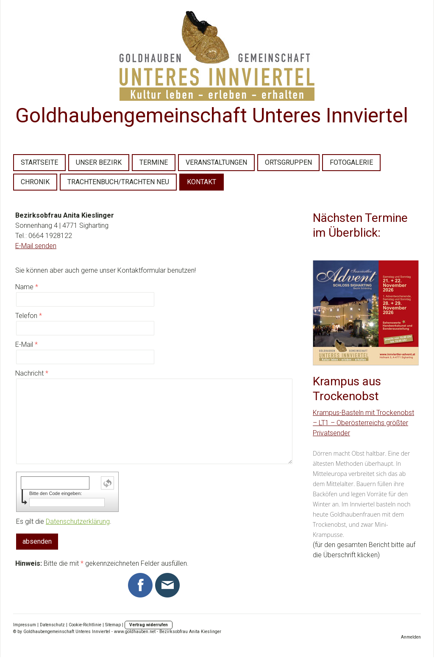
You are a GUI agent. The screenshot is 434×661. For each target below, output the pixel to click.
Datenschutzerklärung (78, 521)
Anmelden (411, 637)
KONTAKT (201, 182)
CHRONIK (35, 182)
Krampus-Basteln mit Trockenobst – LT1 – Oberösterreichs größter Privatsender (363, 423)
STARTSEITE (39, 162)
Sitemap (113, 625)
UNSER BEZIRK (99, 162)
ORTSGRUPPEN (288, 162)
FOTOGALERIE (351, 162)
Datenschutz (52, 625)
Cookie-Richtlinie (85, 625)
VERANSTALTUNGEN (216, 162)
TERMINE (153, 162)
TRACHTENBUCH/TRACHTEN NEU (118, 182)
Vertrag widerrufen (148, 625)
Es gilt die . (63, 521)
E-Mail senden (35, 246)
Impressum (24, 625)
